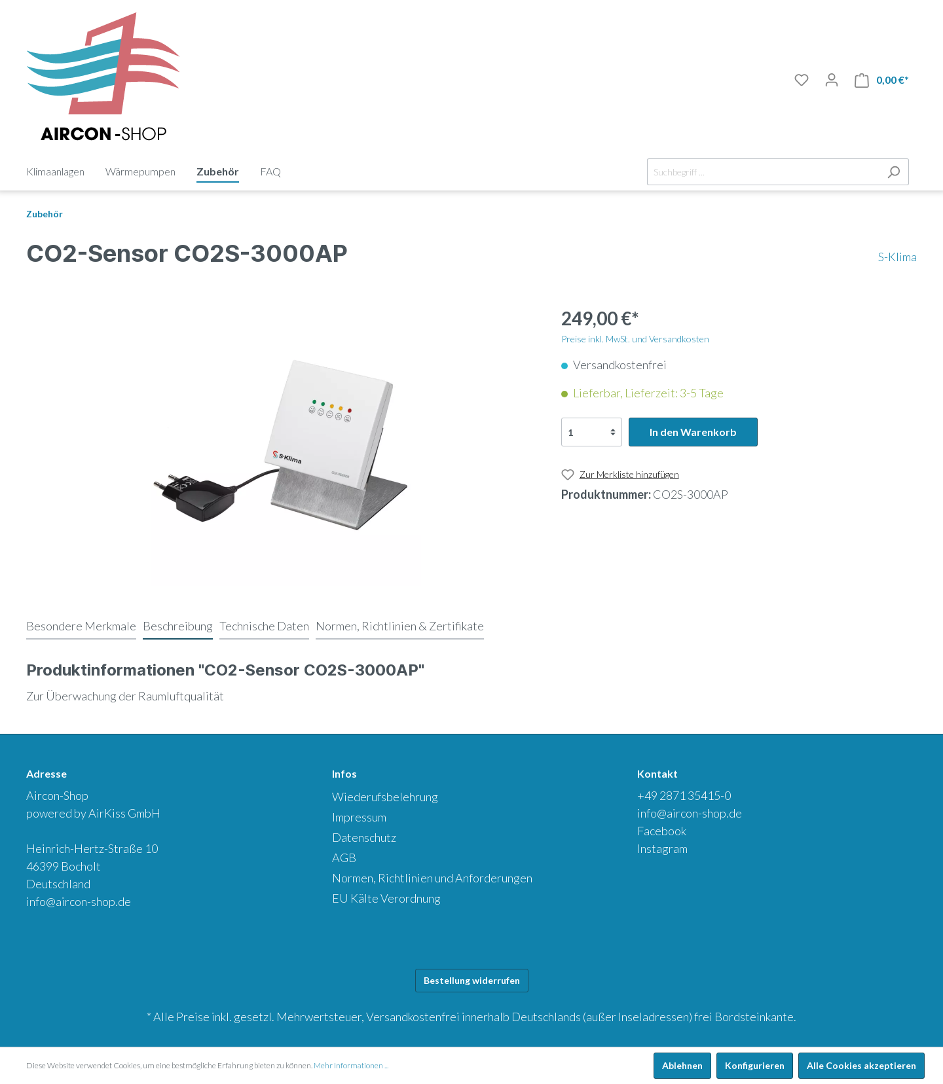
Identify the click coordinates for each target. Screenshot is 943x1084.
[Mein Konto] (832, 79)
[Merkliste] (801, 79)
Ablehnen (682, 1065)
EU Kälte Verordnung (386, 898)
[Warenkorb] (882, 80)
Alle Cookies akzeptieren (861, 1065)
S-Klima (897, 256)
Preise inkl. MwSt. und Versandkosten (635, 338)
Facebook (661, 830)
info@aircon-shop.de (78, 901)
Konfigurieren (755, 1065)
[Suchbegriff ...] (763, 171)
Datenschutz (364, 837)
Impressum (359, 817)
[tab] (81, 626)
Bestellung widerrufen (472, 980)
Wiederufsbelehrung (385, 796)
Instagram (662, 848)
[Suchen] (893, 171)
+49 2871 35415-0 (684, 795)
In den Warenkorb (693, 431)
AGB (344, 857)
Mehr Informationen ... (351, 1065)
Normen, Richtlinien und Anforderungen (432, 878)
